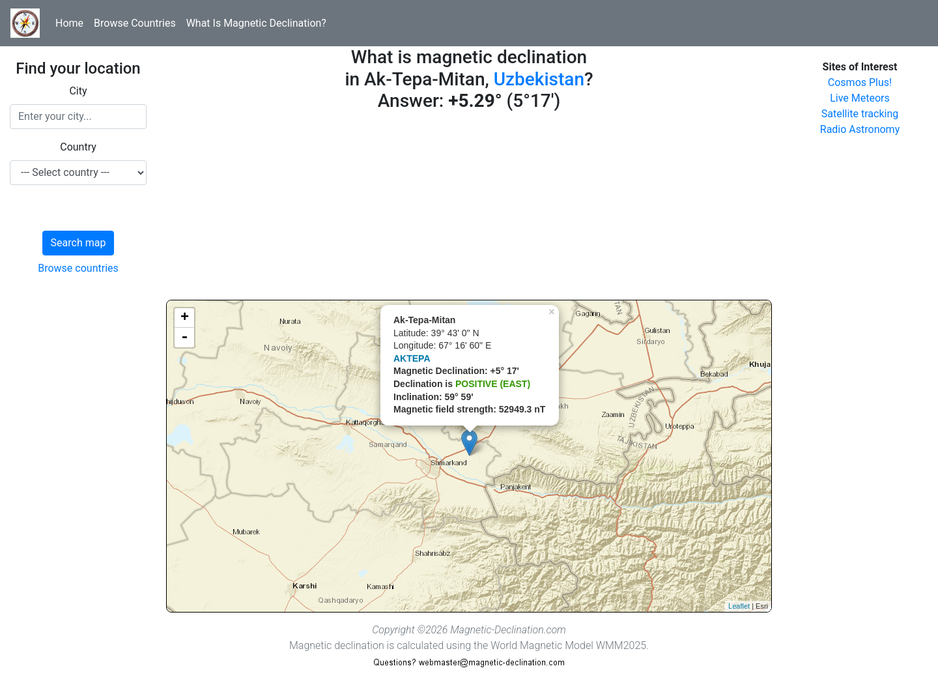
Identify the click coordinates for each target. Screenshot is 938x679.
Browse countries (78, 268)
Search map (78, 243)
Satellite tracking (860, 114)
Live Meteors (860, 98)
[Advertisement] (469, 208)
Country (78, 147)
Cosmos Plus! (860, 82)
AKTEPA (412, 358)
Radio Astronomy (860, 129)
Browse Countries (135, 23)
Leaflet (739, 606)
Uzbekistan (539, 79)
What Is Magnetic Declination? (256, 23)
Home (69, 23)
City (78, 91)
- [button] (184, 337)
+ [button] (184, 318)
